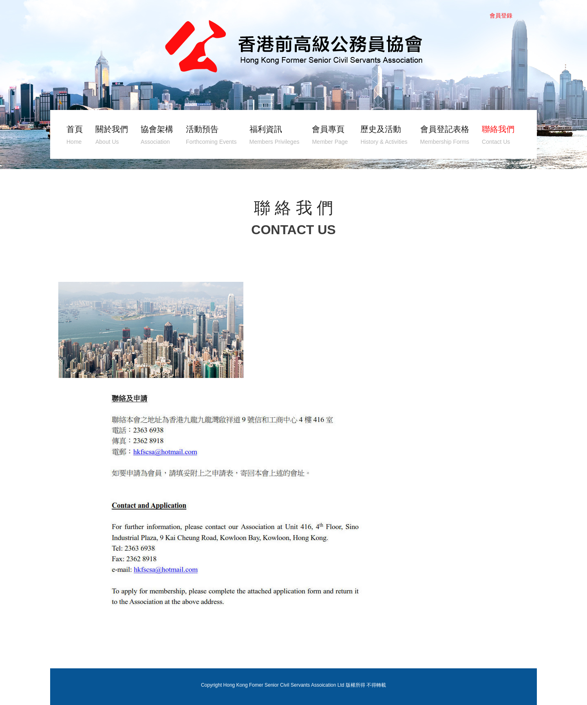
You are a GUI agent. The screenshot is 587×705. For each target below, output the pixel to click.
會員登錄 (501, 15)
